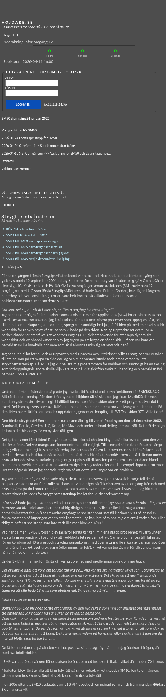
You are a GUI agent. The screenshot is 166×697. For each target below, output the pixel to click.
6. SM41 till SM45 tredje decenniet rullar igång (36, 251)
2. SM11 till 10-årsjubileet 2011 (25, 227)
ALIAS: (10, 78)
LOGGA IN (23, 104)
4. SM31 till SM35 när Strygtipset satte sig (32, 239)
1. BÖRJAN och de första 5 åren (25, 221)
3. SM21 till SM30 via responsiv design (30, 233)
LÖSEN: (10, 88)
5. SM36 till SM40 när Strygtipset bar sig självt (36, 245)
